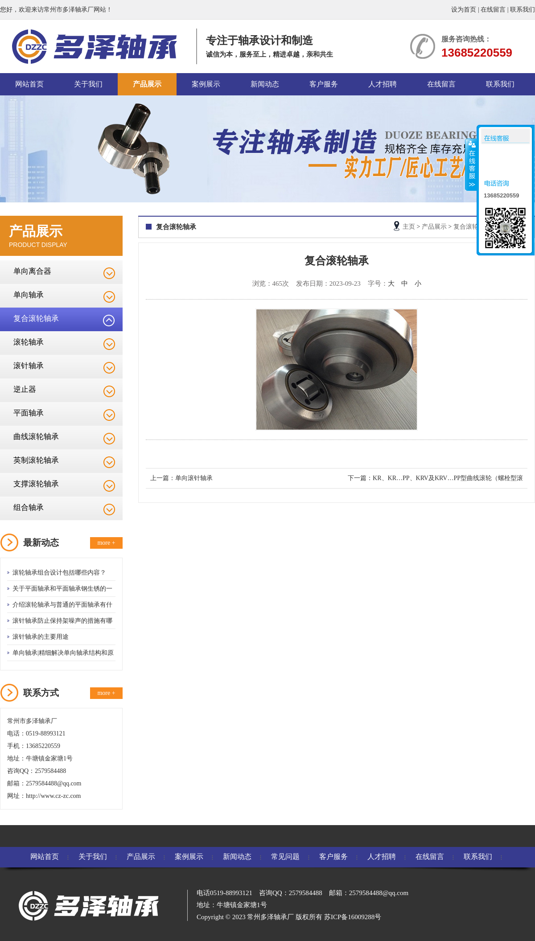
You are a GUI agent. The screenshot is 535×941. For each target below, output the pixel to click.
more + (106, 542)
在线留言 (493, 9)
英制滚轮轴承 (36, 460)
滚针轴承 (28, 366)
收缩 (471, 164)
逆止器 (24, 389)
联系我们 (522, 9)
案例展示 (206, 84)
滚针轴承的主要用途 (40, 636)
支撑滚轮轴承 (36, 484)
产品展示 (147, 84)
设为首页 (463, 9)
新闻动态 (265, 84)
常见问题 (285, 856)
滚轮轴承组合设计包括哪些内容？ (59, 572)
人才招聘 (382, 84)
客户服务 (323, 84)
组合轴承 (28, 507)
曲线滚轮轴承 (36, 436)
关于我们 (88, 84)
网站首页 (29, 84)
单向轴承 (28, 295)
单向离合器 (32, 271)
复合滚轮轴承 (36, 318)
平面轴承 (28, 413)
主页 (409, 226)
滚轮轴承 (28, 342)
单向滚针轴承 (194, 478)
